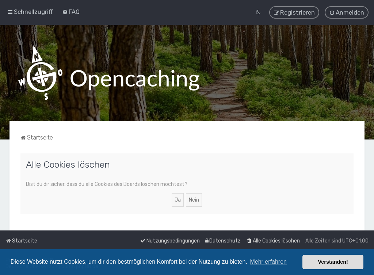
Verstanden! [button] (333, 262)
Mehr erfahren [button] (268, 262)
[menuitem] (70, 11)
